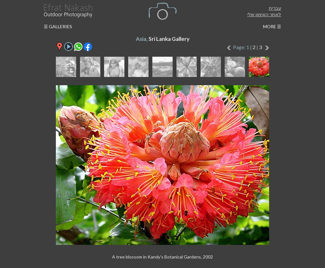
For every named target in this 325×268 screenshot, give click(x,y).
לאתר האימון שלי (264, 14)
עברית (275, 8)
